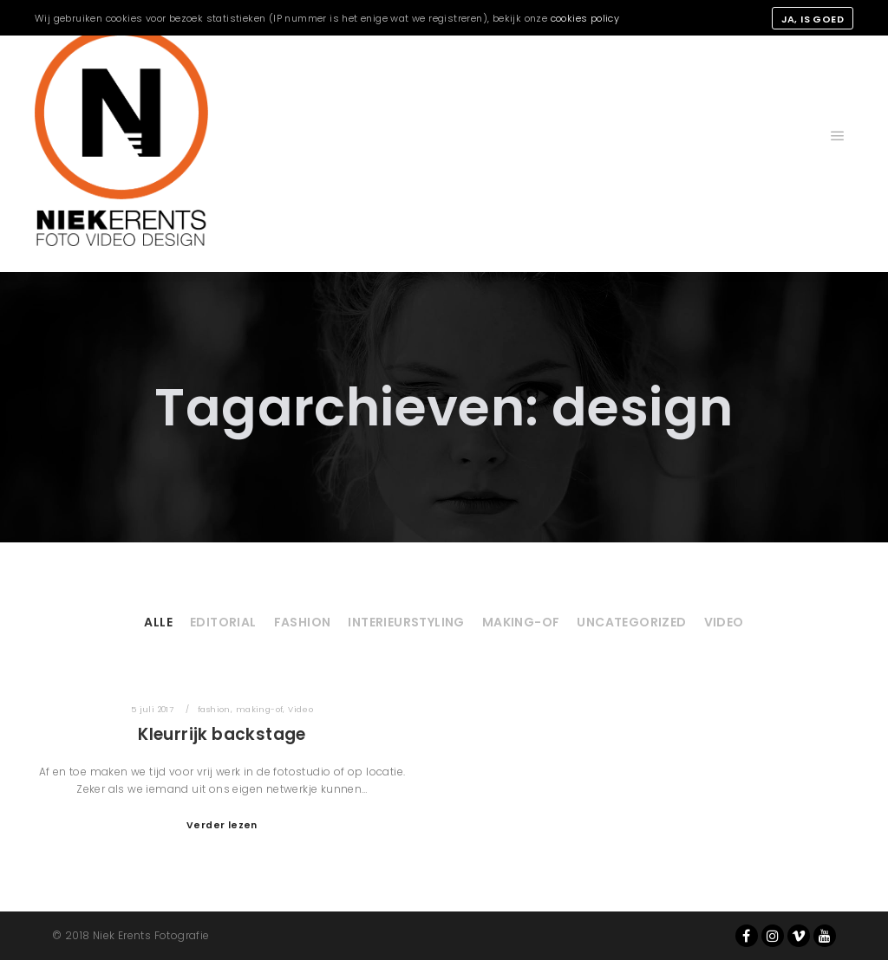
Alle (158, 622)
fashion (302, 622)
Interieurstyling (406, 622)
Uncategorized (631, 622)
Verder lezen (222, 825)
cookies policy (585, 18)
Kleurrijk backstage (222, 734)
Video (724, 622)
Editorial (223, 622)
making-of (521, 622)
